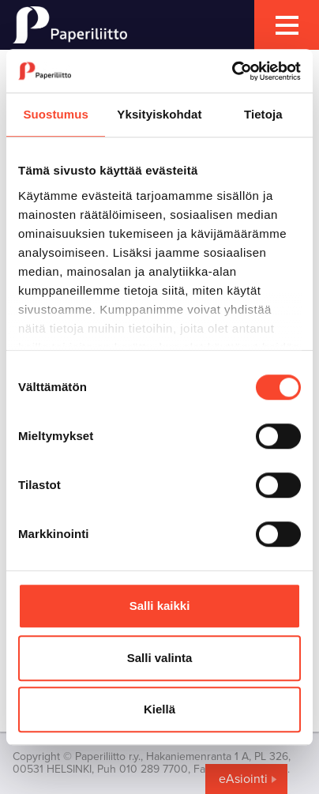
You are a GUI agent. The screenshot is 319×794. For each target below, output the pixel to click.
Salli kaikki (159, 605)
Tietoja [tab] (263, 114)
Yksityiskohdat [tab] (159, 114)
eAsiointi (243, 779)
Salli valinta (160, 657)
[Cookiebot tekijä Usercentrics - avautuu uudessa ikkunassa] (232, 71)
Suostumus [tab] (55, 114)
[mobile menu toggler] (286, 25)
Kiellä (159, 709)
